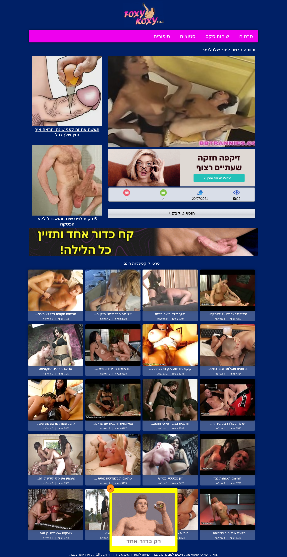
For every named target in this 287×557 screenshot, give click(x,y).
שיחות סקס (217, 36)
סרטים (246, 36)
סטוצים (187, 36)
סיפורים (162, 36)
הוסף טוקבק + (181, 213)
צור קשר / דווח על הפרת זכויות (154, 545)
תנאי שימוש (119, 545)
